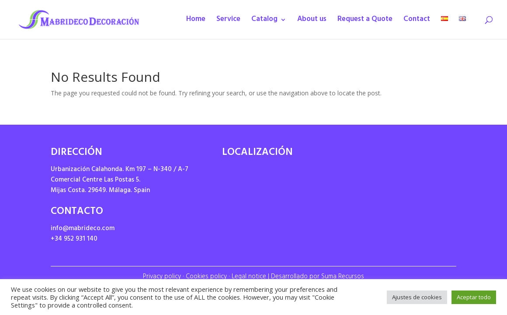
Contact (416, 22)
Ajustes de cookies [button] (417, 297)
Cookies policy (206, 277)
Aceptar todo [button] (474, 297)
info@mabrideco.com (83, 229)
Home (195, 22)
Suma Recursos (342, 277)
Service (228, 22)
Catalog (264, 22)
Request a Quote (364, 22)
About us (311, 22)
